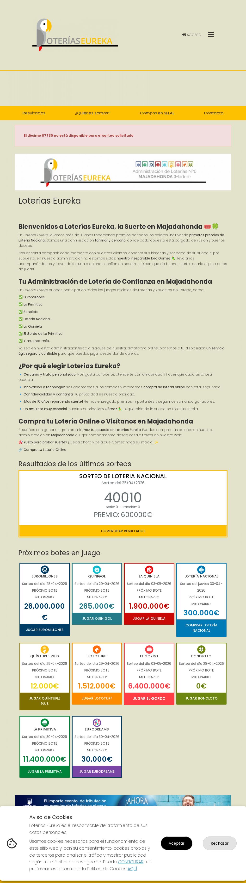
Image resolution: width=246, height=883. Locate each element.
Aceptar (176, 843)
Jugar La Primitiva (44, 771)
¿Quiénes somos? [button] (92, 113)
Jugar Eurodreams (97, 771)
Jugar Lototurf (97, 698)
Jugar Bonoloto (201, 698)
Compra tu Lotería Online (45, 449)
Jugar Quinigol (97, 618)
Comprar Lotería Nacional (201, 628)
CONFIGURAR (130, 862)
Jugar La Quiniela (149, 618)
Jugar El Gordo (149, 698)
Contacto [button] (213, 113)
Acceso (191, 34)
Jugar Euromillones (44, 629)
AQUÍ (132, 869)
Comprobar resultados (123, 531)
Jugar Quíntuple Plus (44, 701)
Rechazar (220, 843)
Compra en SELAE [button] (157, 113)
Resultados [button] (34, 113)
